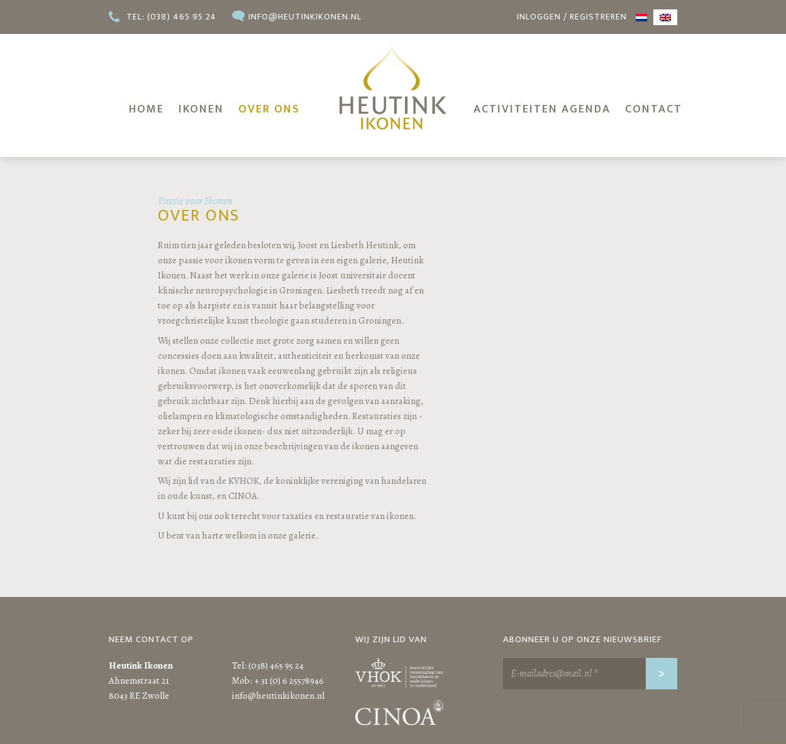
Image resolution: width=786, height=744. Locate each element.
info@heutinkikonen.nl (305, 16)
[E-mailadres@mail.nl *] (590, 673)
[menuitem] (641, 17)
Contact (653, 109)
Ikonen (201, 109)
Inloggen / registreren (572, 16)
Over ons (269, 109)
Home (146, 109)
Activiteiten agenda (542, 109)
